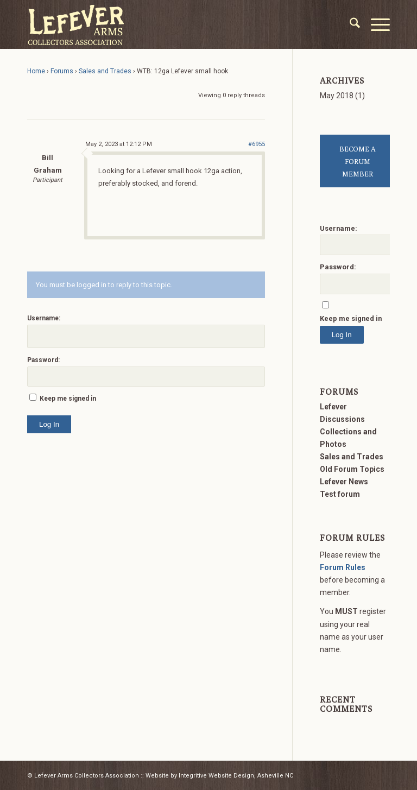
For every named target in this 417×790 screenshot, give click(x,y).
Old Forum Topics (352, 469)
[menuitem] (349, 24)
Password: (43, 360)
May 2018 (336, 95)
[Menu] (375, 24)
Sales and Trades (105, 71)
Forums (61, 71)
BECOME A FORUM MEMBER (357, 161)
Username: (43, 318)
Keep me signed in (68, 398)
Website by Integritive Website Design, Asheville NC (219, 775)
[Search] (349, 24)
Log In (49, 424)
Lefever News (344, 481)
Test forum (340, 494)
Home (36, 71)
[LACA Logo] (76, 24)
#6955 (256, 144)
